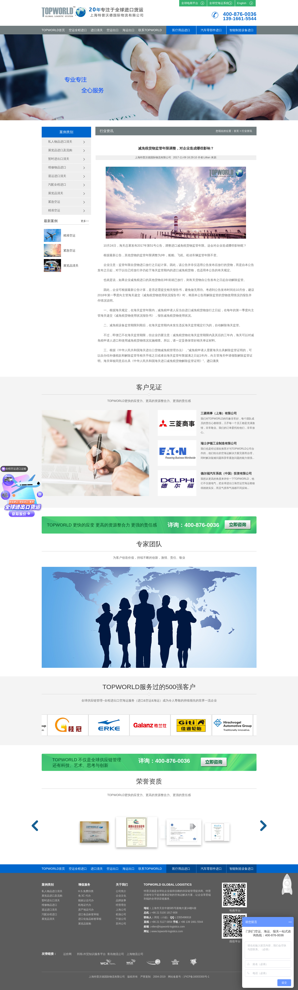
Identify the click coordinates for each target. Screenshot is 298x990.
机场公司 (121, 914)
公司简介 (121, 891)
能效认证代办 (86, 900)
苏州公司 (121, 923)
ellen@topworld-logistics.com (168, 926)
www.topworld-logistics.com (167, 931)
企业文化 (121, 895)
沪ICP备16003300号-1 (196, 976)
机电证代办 (84, 904)
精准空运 (69, 235)
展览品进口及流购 (52, 895)
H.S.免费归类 (85, 891)
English (241, 3)
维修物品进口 (49, 904)
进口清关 (97, 30)
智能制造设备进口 (241, 30)
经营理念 (121, 904)
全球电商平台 (189, 3)
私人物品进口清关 (52, 891)
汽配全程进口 (49, 914)
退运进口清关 (49, 909)
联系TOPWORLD (150, 30)
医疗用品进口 (181, 30)
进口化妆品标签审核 (89, 918)
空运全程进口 (78, 30)
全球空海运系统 (219, 3)
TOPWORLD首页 (53, 30)
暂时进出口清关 (51, 900)
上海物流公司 (135, 954)
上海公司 (121, 909)
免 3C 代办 (84, 895)
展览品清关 (70, 265)
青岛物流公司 (115, 954)
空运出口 (113, 30)
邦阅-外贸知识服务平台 (91, 954)
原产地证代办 (86, 909)
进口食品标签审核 (88, 914)
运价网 (67, 954)
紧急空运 (69, 250)
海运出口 (128, 30)
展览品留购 (84, 923)
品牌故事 (121, 900)
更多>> (85, 221)
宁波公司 (121, 918)
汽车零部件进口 (211, 30)
